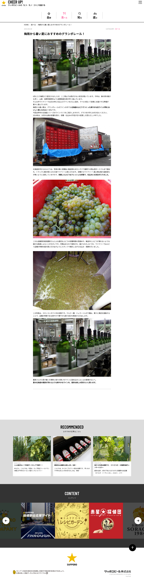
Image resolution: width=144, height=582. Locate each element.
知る (80, 17)
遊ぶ (95, 17)
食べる (64, 17)
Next (138, 522)
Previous (6, 522)
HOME (26, 24)
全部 (49, 17)
